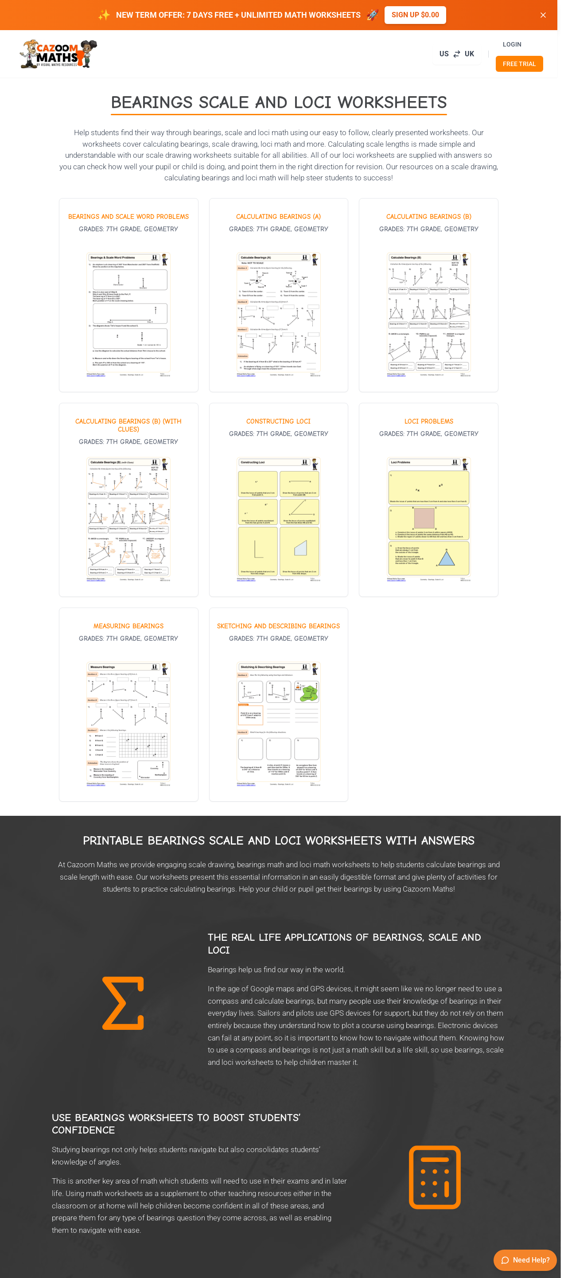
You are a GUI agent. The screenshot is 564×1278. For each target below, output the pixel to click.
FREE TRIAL (519, 63)
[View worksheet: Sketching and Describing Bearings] (279, 705)
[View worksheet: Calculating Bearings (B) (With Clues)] (128, 500)
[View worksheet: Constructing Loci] (279, 500)
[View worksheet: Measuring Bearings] (128, 705)
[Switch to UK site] (456, 54)
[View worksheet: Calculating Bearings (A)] (279, 295)
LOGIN (512, 44)
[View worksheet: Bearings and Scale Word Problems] (128, 295)
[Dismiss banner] (543, 15)
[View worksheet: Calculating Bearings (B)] (428, 295)
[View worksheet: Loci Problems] (428, 500)
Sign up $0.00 (415, 15)
